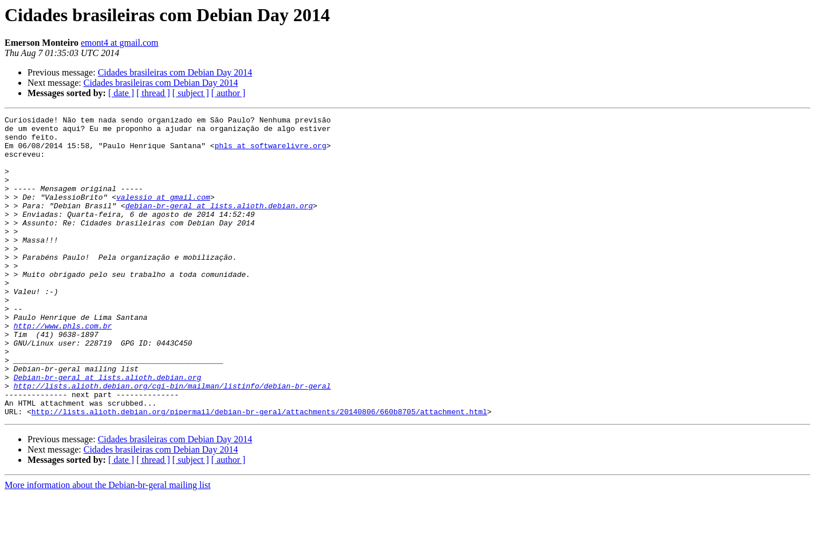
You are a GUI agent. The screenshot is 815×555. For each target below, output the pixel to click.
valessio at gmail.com (163, 214)
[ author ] (228, 93)
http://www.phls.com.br (63, 368)
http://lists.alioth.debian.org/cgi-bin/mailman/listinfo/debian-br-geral (172, 440)
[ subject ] (190, 93)
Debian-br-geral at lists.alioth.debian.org (108, 430)
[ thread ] (153, 93)
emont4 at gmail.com (120, 42)
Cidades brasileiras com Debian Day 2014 (175, 72)
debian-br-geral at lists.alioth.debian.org (219, 224)
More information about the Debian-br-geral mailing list (108, 545)
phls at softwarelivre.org (270, 152)
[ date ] (121, 93)
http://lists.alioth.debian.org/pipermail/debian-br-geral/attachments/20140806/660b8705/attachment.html (259, 471)
